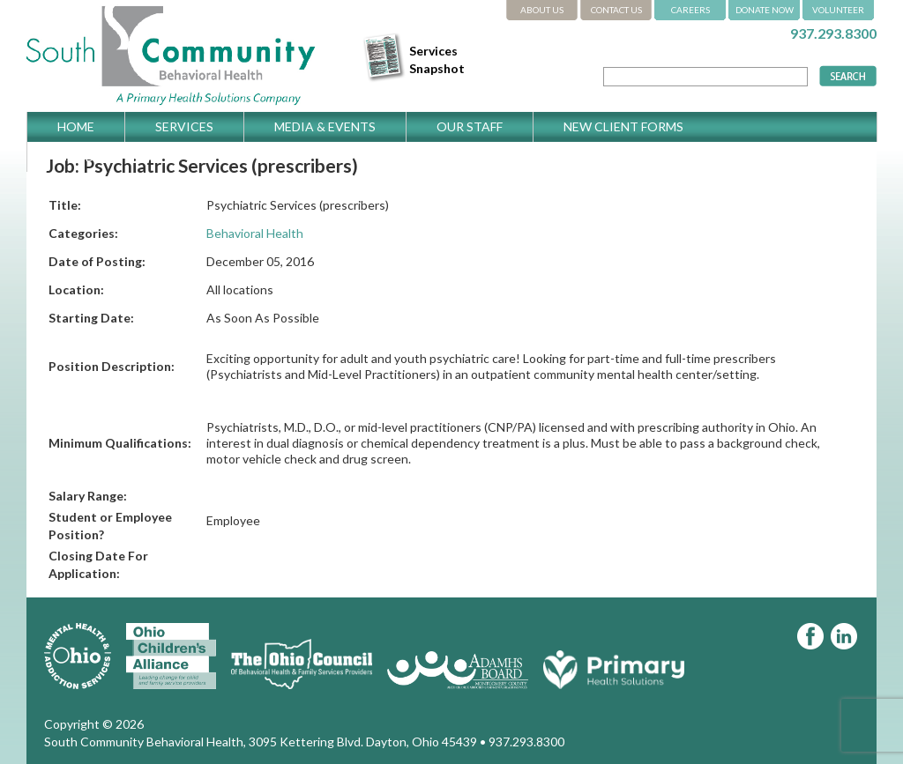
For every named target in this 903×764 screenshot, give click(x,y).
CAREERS (690, 9)
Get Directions (109, 156)
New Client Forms (623, 126)
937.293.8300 (833, 33)
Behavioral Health (254, 233)
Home (75, 126)
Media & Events (325, 126)
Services (184, 126)
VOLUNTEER (838, 9)
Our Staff (470, 126)
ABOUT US (541, 9)
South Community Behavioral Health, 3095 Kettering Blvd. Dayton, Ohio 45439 (260, 741)
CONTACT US (616, 9)
